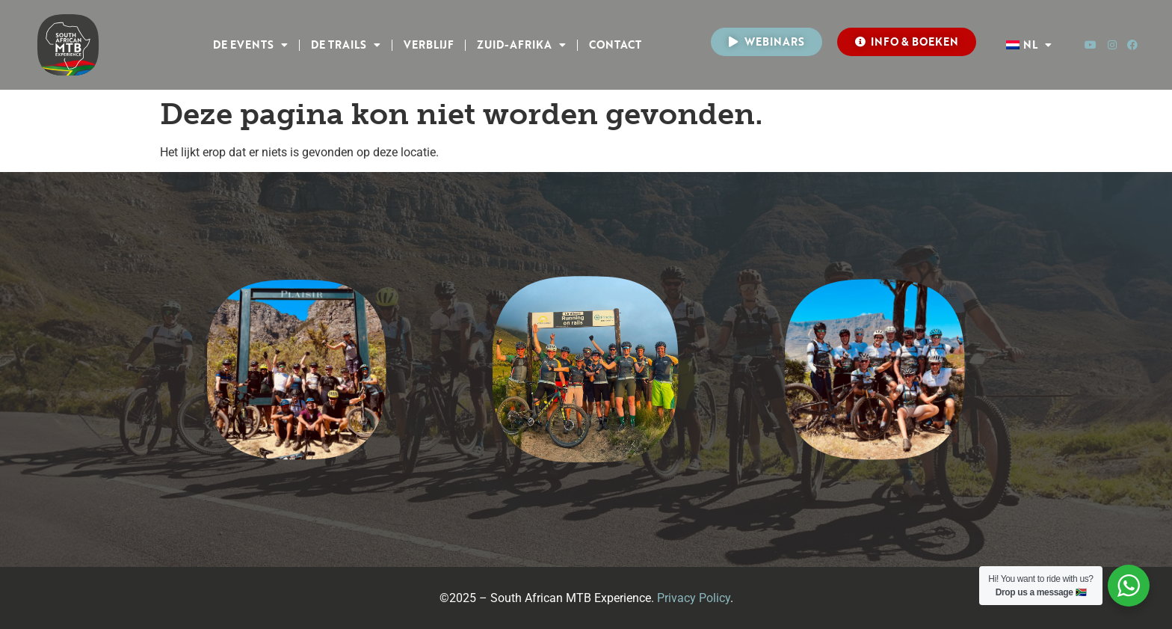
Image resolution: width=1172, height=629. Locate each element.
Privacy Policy (693, 598)
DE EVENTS (250, 45)
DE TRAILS (345, 45)
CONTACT (615, 44)
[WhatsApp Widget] (1129, 586)
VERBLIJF (429, 44)
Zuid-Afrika (521, 45)
